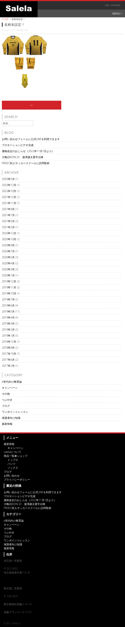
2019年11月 (9, 287)
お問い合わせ (12, 475)
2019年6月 (8, 305)
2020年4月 (8, 263)
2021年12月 (9, 197)
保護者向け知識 (11, 418)
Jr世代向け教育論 (12, 381)
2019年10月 (9, 293)
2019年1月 (8, 335)
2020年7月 (8, 251)
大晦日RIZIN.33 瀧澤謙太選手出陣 (22, 157)
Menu (117, 13)
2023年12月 (9, 185)
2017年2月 (8, 365)
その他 (6, 393)
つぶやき (7, 399)
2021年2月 (8, 227)
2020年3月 (8, 269)
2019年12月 (9, 281)
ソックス (13, 467)
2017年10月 (9, 353)
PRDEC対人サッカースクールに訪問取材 (25, 163)
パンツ (11, 463)
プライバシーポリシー (17, 479)
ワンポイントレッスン (15, 412)
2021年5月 (8, 221)
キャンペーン (10, 387)
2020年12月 (9, 233)
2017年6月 (8, 359)
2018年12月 (9, 341)
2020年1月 (8, 275)
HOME (5, 19)
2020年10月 (9, 239)
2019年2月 (8, 329)
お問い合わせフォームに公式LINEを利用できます (31, 139)
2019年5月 (8, 311)
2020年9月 (8, 245)
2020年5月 (8, 257)
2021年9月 (8, 209)
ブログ (6, 406)
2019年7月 (8, 299)
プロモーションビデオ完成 (17, 145)
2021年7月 (8, 215)
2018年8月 (8, 347)
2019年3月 (8, 323)
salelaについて (12, 452)
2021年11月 (9, 203)
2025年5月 (8, 179)
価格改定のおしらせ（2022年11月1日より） (28, 151)
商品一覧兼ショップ (15, 456)
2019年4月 (8, 317)
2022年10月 (9, 191)
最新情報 (7, 424)
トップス (13, 460)
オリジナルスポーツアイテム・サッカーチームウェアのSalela (19, 8)
